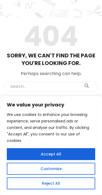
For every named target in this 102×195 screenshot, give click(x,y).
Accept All (51, 154)
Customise (51, 168)
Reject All (51, 183)
